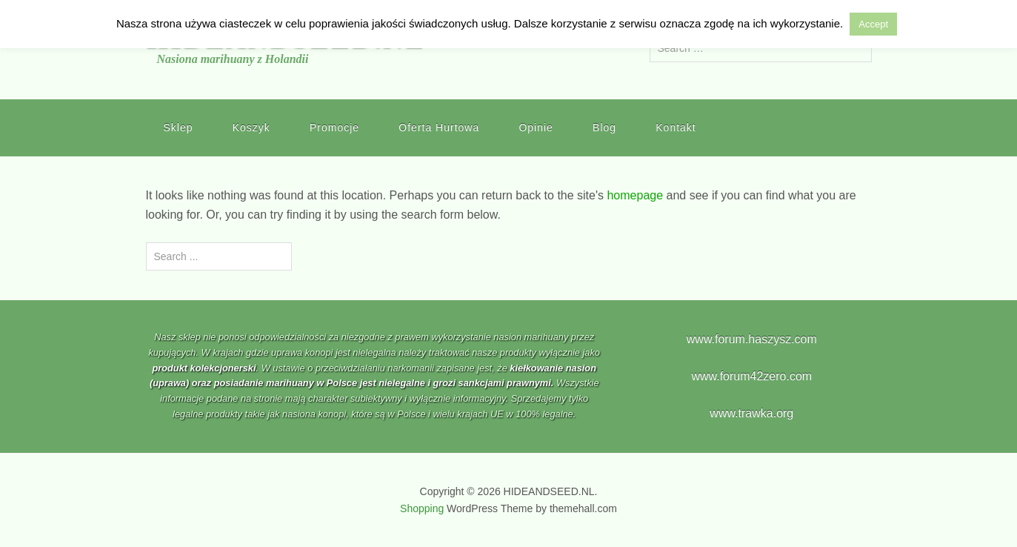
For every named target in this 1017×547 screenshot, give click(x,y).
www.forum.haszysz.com (752, 339)
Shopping (422, 508)
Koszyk (251, 127)
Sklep (178, 127)
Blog (604, 127)
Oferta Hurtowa (439, 127)
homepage (635, 195)
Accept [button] (873, 24)
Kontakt (676, 127)
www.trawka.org (751, 413)
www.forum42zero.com (751, 376)
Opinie (535, 127)
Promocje (334, 127)
